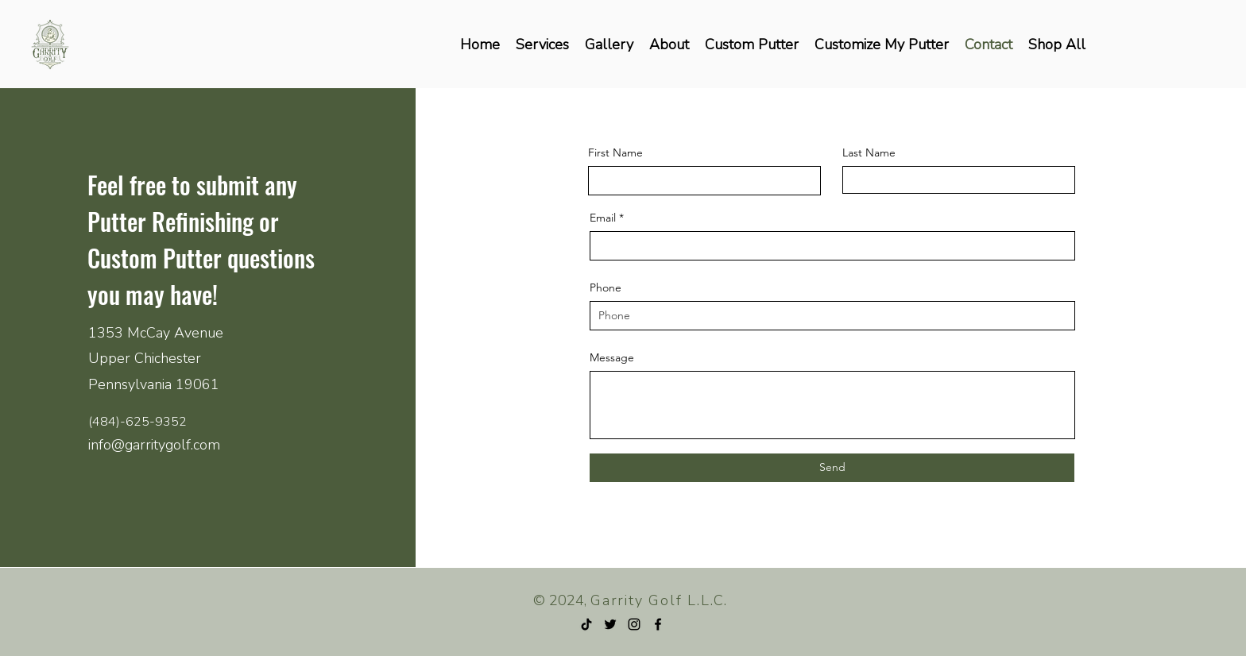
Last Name (869, 152)
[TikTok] (586, 624)
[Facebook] (658, 624)
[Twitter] (610, 624)
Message (612, 357)
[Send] (832, 467)
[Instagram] (634, 624)
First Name (615, 152)
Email (603, 217)
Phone (605, 287)
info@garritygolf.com (154, 444)
